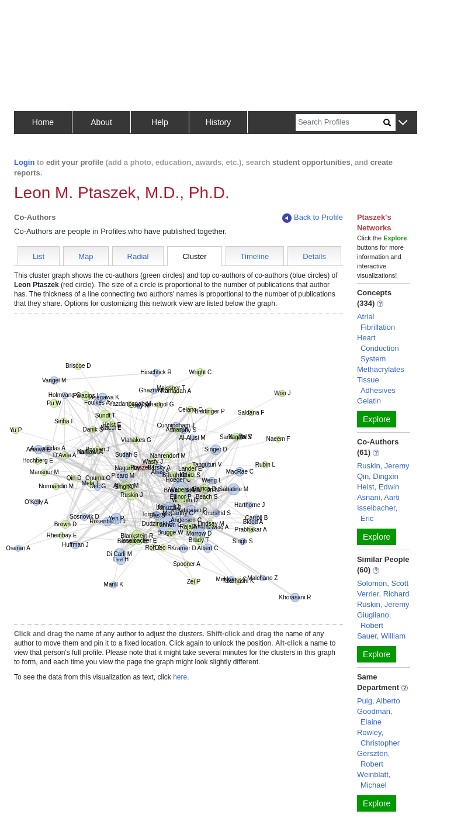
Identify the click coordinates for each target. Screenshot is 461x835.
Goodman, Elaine (375, 716)
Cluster (194, 256)
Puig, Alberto (378, 700)
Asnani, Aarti (378, 497)
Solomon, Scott (382, 583)
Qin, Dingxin (377, 476)
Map (85, 256)
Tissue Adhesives (376, 385)
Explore (376, 419)
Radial (138, 256)
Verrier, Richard (383, 593)
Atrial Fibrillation (376, 322)
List (38, 256)
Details (314, 256)
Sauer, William (381, 636)
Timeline (255, 256)
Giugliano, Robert (374, 620)
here (180, 677)
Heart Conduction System (378, 348)
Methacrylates (380, 369)
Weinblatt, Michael (374, 779)
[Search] (339, 122)
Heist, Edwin (378, 486)
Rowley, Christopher (378, 737)
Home (43, 122)
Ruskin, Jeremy (383, 465)
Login (24, 162)
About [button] (101, 122)
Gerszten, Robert (373, 758)
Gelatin (369, 400)
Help (159, 122)
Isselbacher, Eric (377, 513)
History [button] (218, 122)
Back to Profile (312, 218)
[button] (403, 123)
